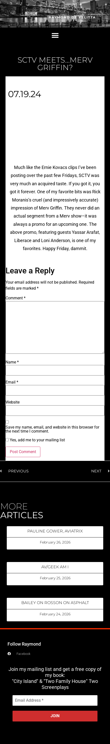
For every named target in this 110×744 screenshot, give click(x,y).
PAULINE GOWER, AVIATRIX (55, 531)
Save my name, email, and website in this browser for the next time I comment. (52, 429)
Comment (16, 298)
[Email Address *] (55, 700)
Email (12, 382)
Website (13, 402)
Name (12, 362)
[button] (55, 35)
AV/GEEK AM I (55, 567)
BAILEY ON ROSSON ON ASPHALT (55, 602)
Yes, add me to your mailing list (35, 440)
